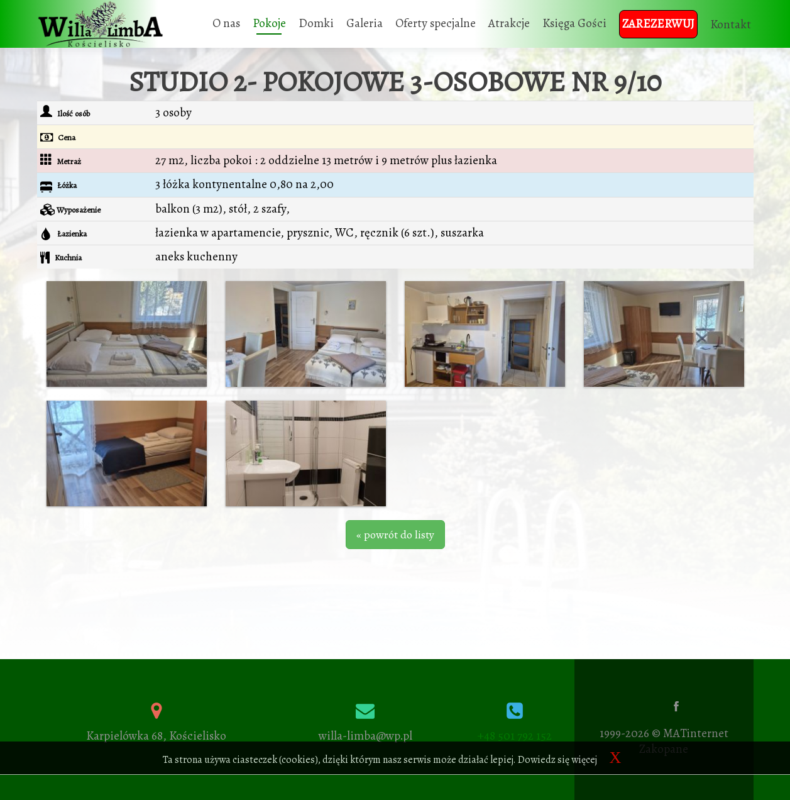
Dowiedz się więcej (557, 760)
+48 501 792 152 (515, 736)
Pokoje (269, 23)
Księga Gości (574, 23)
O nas (226, 23)
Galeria (364, 23)
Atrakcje (509, 23)
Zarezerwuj (658, 24)
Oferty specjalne (435, 23)
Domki (316, 23)
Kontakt (730, 24)
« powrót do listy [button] (395, 534)
